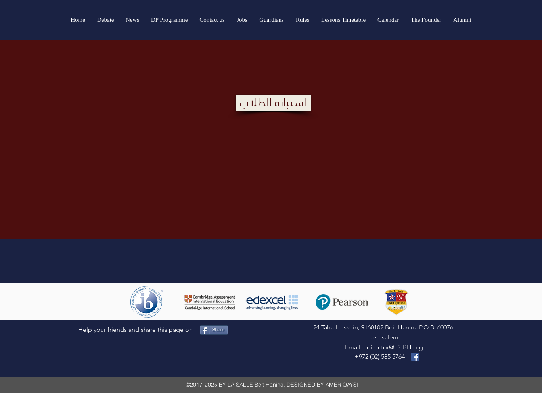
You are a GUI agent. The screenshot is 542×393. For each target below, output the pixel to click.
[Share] (214, 330)
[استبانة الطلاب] (273, 103)
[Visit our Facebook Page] (415, 357)
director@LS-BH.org (395, 347)
